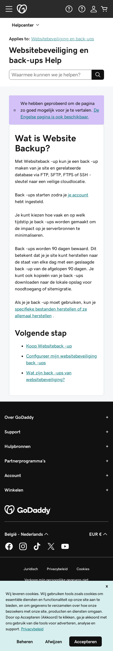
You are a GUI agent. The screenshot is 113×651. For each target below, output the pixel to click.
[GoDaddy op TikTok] (37, 549)
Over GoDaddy (19, 417)
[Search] (98, 75)
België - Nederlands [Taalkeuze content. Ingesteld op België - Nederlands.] (27, 534)
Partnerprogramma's (24, 461)
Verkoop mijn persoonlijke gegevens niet (56, 580)
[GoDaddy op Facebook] (8, 549)
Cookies (83, 569)
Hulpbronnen (17, 446)
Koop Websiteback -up (49, 346)
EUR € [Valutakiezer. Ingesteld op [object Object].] (99, 534)
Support (12, 431)
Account (12, 475)
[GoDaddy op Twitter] (51, 549)
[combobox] (50, 74)
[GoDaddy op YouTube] (65, 549)
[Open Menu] (6, 9)
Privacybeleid (57, 569)
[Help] (68, 9)
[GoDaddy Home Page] (27, 510)
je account (78, 194)
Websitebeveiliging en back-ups (62, 38)
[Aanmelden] (93, 9)
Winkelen (13, 490)
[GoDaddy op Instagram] (23, 549)
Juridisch (31, 569)
